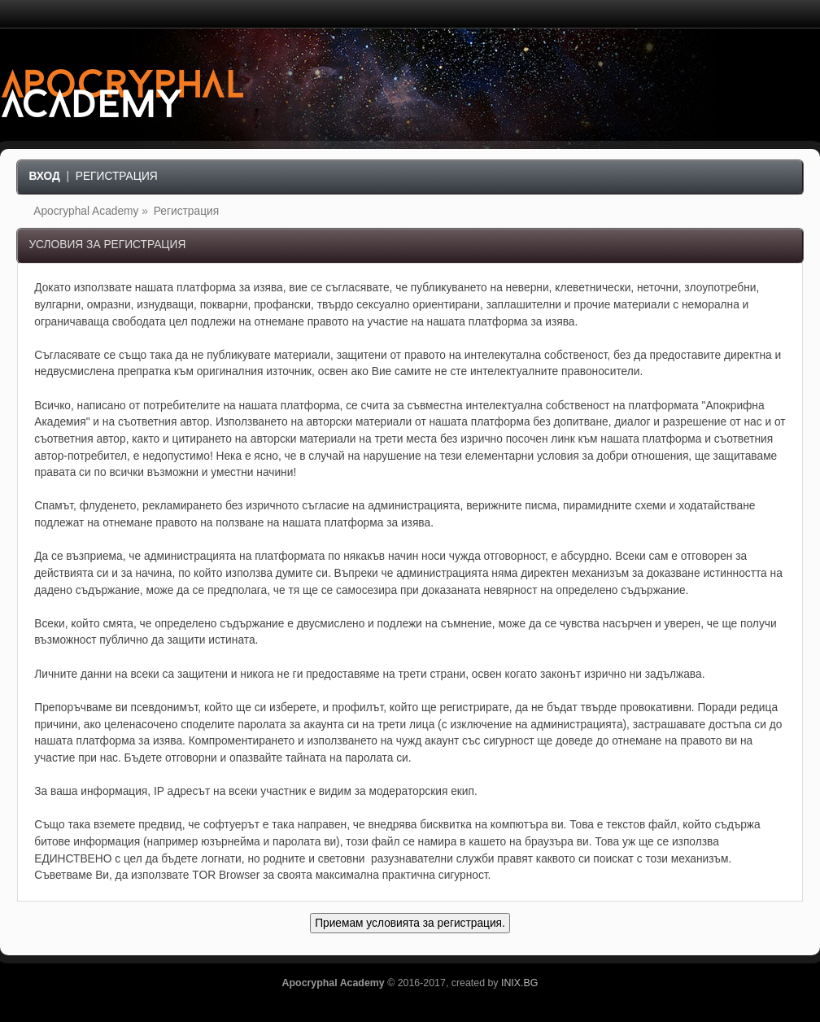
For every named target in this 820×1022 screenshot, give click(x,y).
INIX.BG (519, 983)
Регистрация (117, 176)
